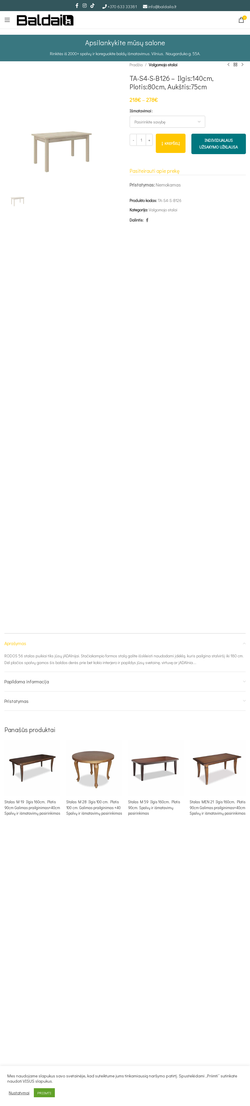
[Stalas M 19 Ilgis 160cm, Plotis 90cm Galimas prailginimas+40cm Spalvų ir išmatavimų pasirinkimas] (32, 768)
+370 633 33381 (122, 6)
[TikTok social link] (93, 5)
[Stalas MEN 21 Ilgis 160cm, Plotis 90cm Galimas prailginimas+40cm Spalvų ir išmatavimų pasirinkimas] (218, 768)
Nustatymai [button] (19, 1092)
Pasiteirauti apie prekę (154, 170)
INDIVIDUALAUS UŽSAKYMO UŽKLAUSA (218, 144)
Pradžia (136, 64)
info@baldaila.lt (162, 6)
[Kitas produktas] (242, 64)
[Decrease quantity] (133, 140)
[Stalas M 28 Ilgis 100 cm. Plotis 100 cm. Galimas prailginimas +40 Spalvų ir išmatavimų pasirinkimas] (94, 768)
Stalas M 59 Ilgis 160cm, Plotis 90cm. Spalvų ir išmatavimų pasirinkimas (155, 807)
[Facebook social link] (77, 5)
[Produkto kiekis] (141, 140)
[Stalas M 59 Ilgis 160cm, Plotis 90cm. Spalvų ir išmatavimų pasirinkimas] (156, 768)
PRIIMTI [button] (44, 1092)
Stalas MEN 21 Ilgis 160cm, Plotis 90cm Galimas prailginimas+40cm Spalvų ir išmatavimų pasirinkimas (214, 810)
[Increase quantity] (149, 140)
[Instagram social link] (84, 5)
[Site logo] (45, 19)
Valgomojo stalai (163, 64)
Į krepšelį (171, 143)
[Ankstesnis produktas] (228, 64)
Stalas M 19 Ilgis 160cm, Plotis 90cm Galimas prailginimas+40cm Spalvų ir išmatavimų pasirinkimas (31, 810)
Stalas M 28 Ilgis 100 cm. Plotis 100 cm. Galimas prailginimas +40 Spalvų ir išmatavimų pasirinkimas (94, 810)
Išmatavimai (140, 111)
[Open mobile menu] (7, 20)
